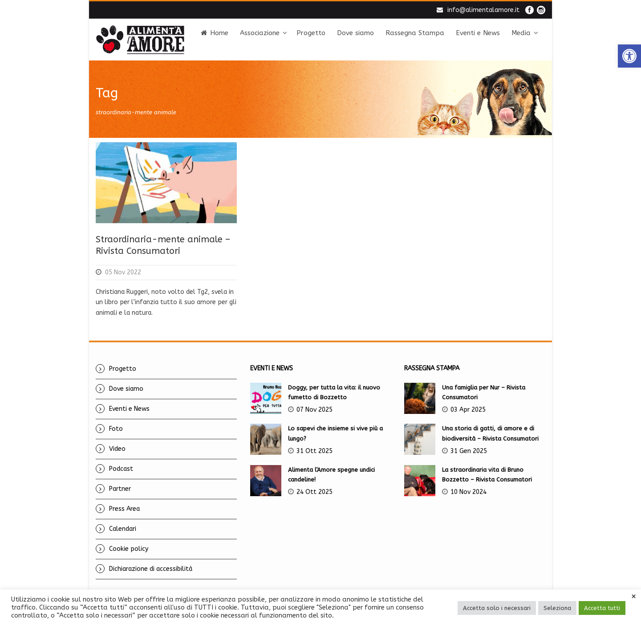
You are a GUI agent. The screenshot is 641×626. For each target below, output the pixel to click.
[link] (629, 56)
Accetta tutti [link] (602, 608)
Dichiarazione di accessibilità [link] (150, 569)
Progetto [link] (310, 33)
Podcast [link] (121, 469)
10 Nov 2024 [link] (468, 492)
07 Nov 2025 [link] (314, 409)
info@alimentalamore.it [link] (483, 10)
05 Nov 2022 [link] (123, 272)
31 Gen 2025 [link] (468, 451)
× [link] (634, 597)
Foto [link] (116, 429)
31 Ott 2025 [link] (314, 451)
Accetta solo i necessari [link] (497, 608)
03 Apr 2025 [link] (468, 409)
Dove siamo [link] (355, 33)
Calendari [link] (122, 529)
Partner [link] (120, 489)
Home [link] (214, 33)
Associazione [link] (260, 33)
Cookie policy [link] (128, 549)
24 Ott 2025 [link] (314, 492)
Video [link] (117, 449)
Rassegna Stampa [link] (414, 33)
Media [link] (521, 33)
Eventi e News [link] (478, 33)
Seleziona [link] (557, 608)
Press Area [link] (124, 509)
